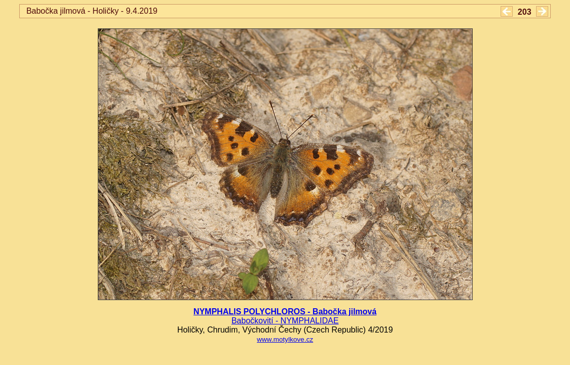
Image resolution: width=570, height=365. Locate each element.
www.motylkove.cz (285, 339)
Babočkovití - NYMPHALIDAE (285, 320)
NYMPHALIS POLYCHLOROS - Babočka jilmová (285, 311)
